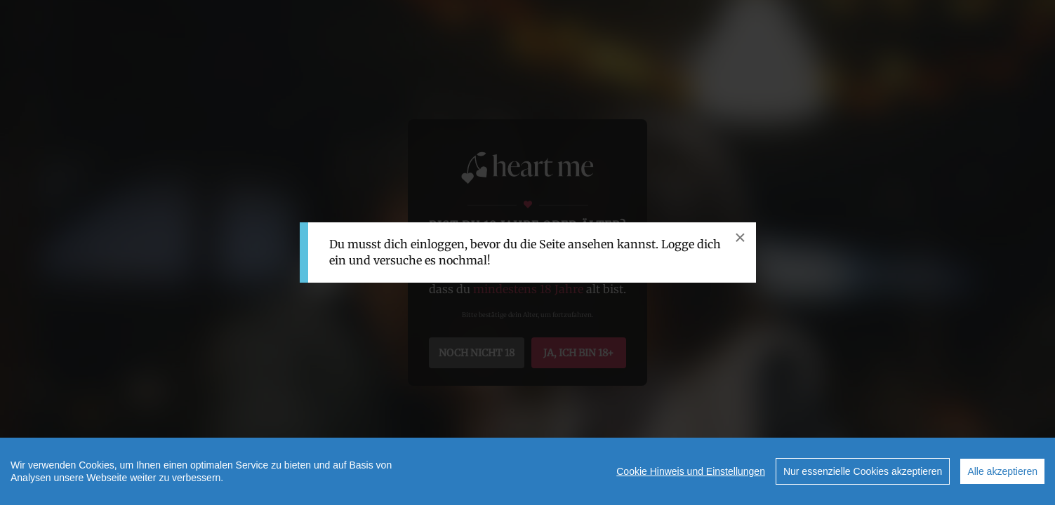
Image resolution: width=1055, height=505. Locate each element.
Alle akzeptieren (1002, 471)
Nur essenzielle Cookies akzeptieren (862, 471)
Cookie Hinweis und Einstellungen (690, 471)
